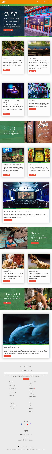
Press (30, 403)
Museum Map (12, 401)
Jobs (30, 401)
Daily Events (31, 385)
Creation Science (13, 405)
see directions (29, 439)
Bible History (12, 406)
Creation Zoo (31, 391)
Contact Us (31, 411)
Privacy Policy (23, 374)
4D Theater (31, 398)
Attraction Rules (12, 386)
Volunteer (31, 408)
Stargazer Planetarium (33, 394)
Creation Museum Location (26, 434)
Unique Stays (11, 395)
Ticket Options (8, 30)
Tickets (11, 381)
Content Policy (35, 449)
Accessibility (31, 409)
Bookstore (31, 393)
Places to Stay (12, 392)
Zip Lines (30, 386)
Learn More (6, 69)
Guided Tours (31, 388)
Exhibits (30, 383)
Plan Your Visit (32, 381)
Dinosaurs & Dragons (14, 409)
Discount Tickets (12, 388)
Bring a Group (12, 390)
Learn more (32, 71)
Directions (12, 403)
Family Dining (31, 390)
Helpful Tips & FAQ (13, 385)
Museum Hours (12, 383)
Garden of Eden (13, 408)
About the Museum (13, 400)
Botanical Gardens (32, 396)
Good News (31, 406)
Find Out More (8, 220)
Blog (30, 405)
